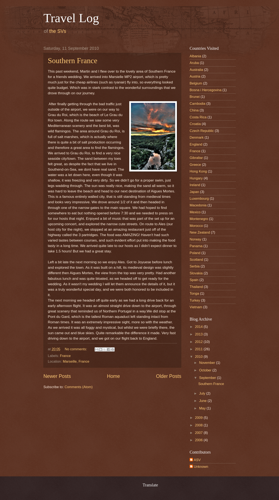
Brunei (195, 97)
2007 (199, 433)
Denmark (197, 137)
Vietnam (196, 307)
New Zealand (200, 232)
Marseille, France (76, 361)
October (205, 370)
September (208, 378)
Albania (195, 56)
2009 (199, 418)
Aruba (194, 63)
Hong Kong (198, 171)
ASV (197, 460)
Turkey (195, 300)
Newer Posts (57, 376)
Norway (195, 239)
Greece (195, 165)
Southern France (72, 60)
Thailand (196, 287)
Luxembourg (199, 199)
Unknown (201, 467)
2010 (199, 357)
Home (113, 376)
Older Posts (168, 376)
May (203, 408)
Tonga (194, 293)
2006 (199, 440)
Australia (196, 70)
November (207, 363)
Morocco (196, 226)
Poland (195, 253)
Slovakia (196, 273)
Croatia (195, 124)
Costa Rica (198, 117)
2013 (199, 334)
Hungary (196, 178)
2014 (199, 327)
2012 (199, 342)
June (203, 401)
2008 (199, 425)
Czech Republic (202, 131)
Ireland (195, 185)
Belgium (196, 83)
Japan (194, 192)
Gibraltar (196, 158)
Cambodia (197, 104)
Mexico (195, 212)
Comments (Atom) (79, 387)
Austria (195, 76)
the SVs (57, 31)
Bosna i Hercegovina (206, 90)
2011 (199, 349)
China (194, 110)
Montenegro (199, 219)
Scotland (196, 260)
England (196, 144)
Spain (194, 280)
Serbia (195, 266)
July (202, 393)
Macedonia (198, 205)
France (65, 356)
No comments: (76, 349)
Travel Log (71, 18)
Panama (196, 246)
